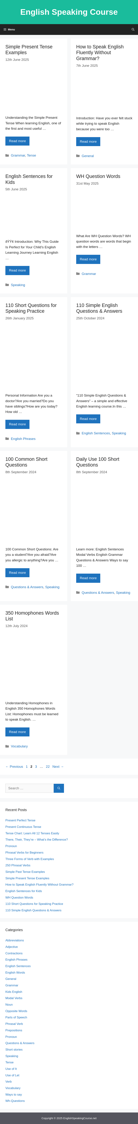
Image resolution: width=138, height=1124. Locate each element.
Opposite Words (16, 1011)
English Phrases (23, 439)
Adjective (11, 947)
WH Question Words (98, 176)
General (88, 156)
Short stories (13, 1049)
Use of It (11, 1069)
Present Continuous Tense (23, 827)
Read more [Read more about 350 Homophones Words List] (17, 732)
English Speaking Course (69, 12)
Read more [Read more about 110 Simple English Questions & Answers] (88, 419)
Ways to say (13, 1094)
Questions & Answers (27, 587)
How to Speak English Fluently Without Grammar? (100, 52)
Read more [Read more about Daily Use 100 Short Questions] (88, 578)
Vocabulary (19, 746)
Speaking (18, 285)
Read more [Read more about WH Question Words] (88, 259)
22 (48, 766)
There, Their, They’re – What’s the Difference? (36, 839)
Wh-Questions (15, 1101)
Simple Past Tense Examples (25, 872)
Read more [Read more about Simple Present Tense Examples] (17, 141)
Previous (14, 766)
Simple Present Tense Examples (27, 878)
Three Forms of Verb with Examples (29, 859)
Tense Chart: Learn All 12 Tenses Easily (32, 833)
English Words (15, 972)
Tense (31, 155)
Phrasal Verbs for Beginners (24, 852)
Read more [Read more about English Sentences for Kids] (17, 270)
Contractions (13, 953)
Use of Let (12, 1075)
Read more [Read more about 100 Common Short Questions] (17, 573)
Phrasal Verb (14, 1024)
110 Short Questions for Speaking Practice (34, 904)
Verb (8, 1081)
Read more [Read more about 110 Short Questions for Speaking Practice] (17, 424)
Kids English (13, 992)
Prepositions (13, 1030)
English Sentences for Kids (23, 891)
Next (58, 766)
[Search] (59, 788)
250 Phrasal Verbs (17, 865)
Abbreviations (14, 940)
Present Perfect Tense (20, 820)
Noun (9, 1004)
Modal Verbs (13, 998)
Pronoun (11, 846)
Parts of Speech (16, 1017)
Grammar (18, 155)
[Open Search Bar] (133, 29)
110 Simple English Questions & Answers (33, 910)
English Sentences (96, 433)
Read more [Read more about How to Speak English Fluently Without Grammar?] (88, 141)
